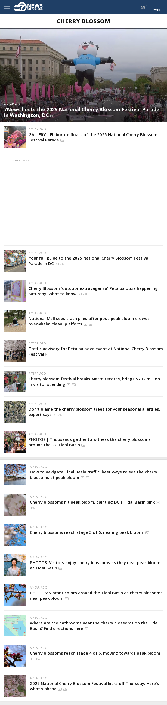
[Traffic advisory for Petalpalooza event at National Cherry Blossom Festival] (15, 351)
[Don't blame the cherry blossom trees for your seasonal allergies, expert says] (15, 412)
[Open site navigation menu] (7, 7)
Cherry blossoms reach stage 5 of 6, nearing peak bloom (87, 532)
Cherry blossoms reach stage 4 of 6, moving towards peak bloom (95, 653)
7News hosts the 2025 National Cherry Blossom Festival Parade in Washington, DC (81, 112)
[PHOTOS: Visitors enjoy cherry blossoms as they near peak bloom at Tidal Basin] (15, 565)
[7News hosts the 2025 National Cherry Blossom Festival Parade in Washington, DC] (83, 75)
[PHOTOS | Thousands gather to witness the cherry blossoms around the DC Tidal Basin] (15, 442)
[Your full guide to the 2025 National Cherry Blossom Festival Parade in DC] (15, 261)
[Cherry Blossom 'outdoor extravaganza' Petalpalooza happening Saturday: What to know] (15, 291)
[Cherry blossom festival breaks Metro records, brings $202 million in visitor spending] (15, 381)
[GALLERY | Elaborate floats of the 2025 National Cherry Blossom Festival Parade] (15, 137)
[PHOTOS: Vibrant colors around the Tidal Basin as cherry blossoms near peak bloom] (15, 595)
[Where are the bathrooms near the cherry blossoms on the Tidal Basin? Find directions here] (15, 625)
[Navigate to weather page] (137, 7)
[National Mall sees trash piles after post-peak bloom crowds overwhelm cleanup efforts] (15, 321)
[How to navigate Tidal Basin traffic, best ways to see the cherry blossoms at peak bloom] (15, 474)
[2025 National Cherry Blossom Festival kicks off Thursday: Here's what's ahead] (15, 686)
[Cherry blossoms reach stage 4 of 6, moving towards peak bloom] (15, 656)
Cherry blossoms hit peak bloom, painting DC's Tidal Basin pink (92, 502)
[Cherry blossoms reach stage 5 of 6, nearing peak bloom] (15, 535)
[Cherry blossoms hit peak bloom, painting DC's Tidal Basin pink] (15, 505)
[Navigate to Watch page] (157, 7)
